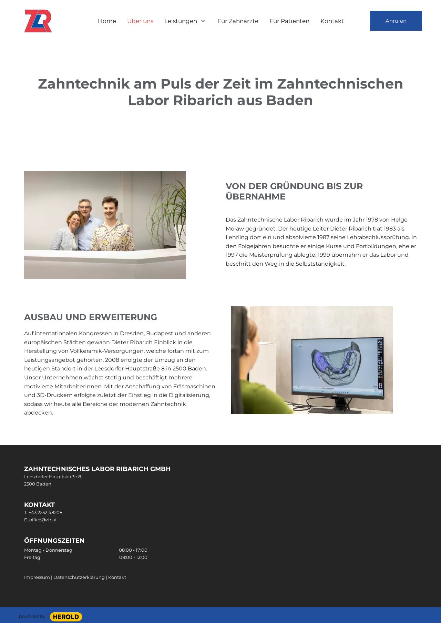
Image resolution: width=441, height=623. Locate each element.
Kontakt (117, 577)
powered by (32, 616)
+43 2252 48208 (45, 512)
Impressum (37, 577)
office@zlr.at (43, 519)
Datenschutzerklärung (79, 577)
